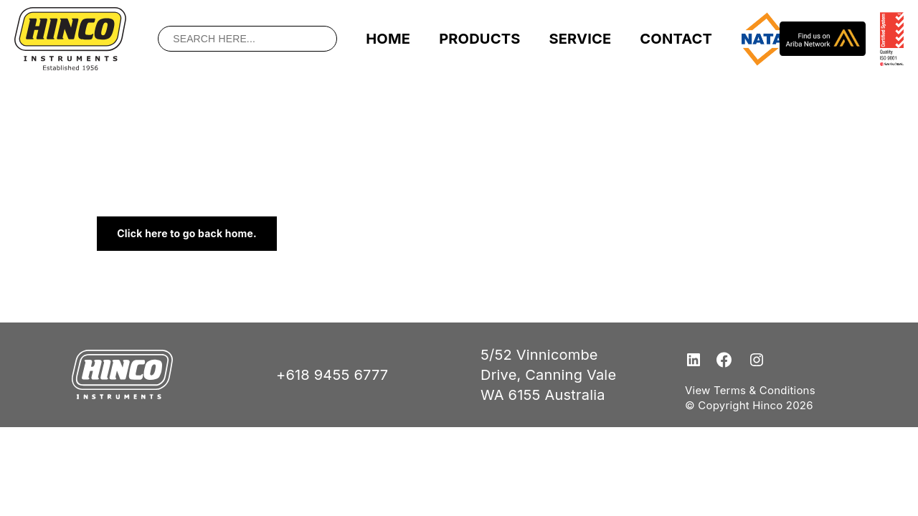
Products (479, 38)
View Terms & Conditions (750, 390)
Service (580, 38)
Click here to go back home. (187, 233)
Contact (676, 38)
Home (388, 38)
